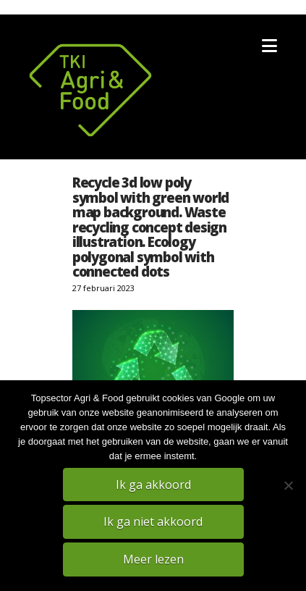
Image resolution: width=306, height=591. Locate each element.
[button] (269, 45)
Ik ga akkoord (153, 484)
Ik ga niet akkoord (153, 521)
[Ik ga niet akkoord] (288, 485)
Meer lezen (153, 559)
